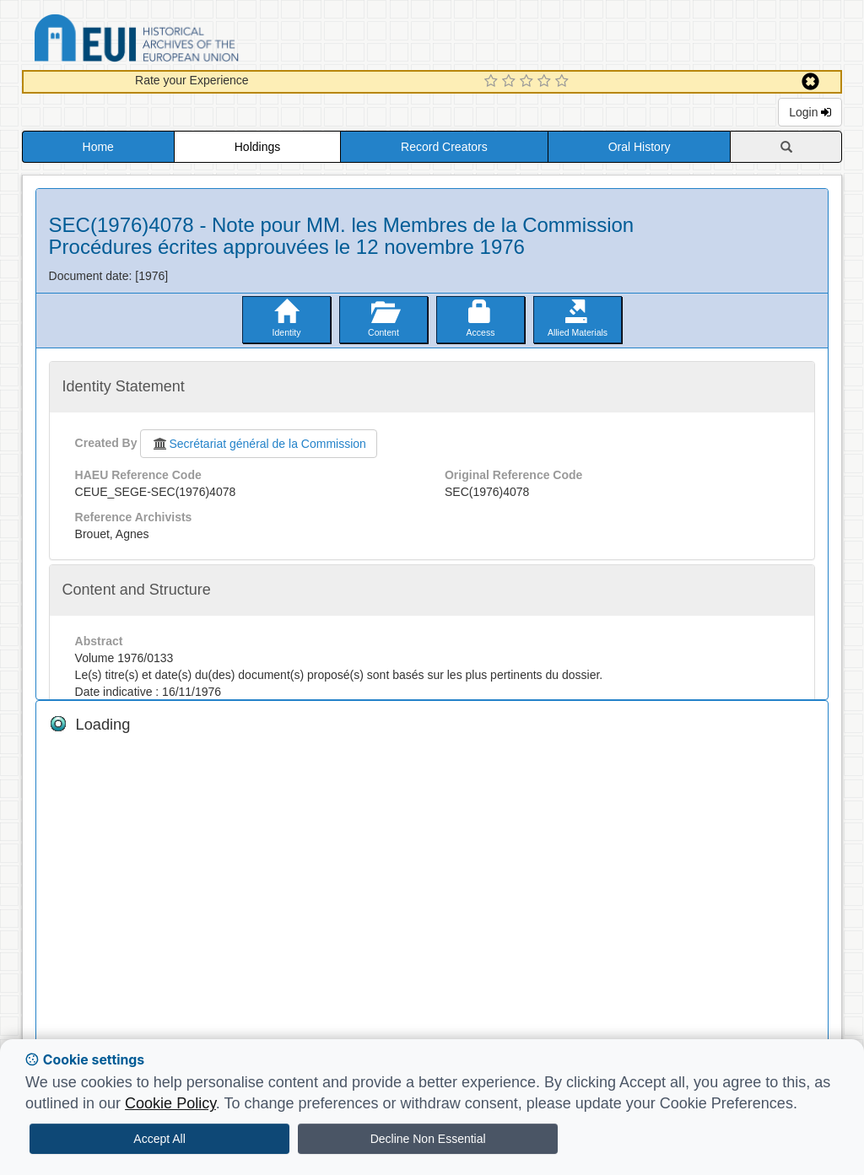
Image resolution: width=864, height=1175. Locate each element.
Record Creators (444, 147)
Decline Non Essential (428, 1138)
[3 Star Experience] (528, 82)
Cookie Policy (170, 1103)
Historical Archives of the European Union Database (184, 41)
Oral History (639, 147)
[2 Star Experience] (511, 82)
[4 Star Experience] (546, 82)
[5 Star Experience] (564, 82)
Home (98, 147)
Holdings (257, 147)
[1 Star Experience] (493, 82)
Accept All (159, 1138)
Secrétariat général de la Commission (258, 443)
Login (810, 112)
